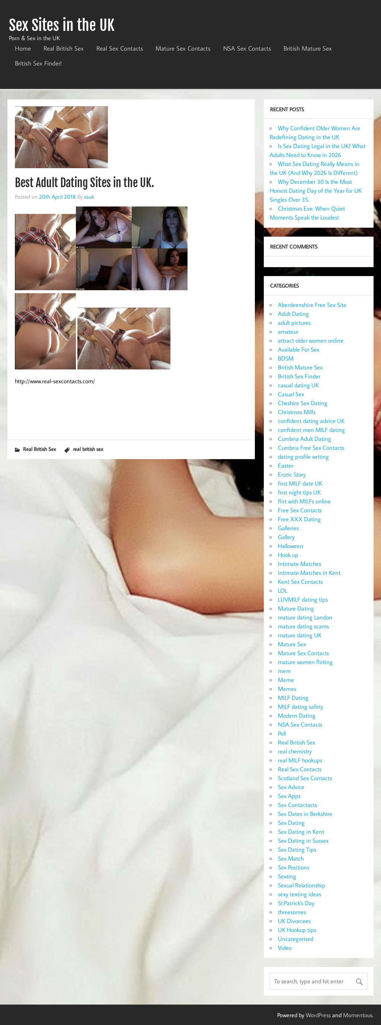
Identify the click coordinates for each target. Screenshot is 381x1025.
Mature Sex (292, 644)
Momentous (357, 1015)
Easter (285, 465)
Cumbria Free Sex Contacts (311, 447)
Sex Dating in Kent (301, 831)
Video (285, 947)
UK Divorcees (294, 921)
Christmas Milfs (297, 412)
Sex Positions (293, 867)
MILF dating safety (300, 706)
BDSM (286, 358)
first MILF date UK (300, 483)
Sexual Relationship (301, 885)
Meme (286, 679)
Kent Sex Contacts (300, 581)
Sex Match (291, 858)
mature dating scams (303, 626)
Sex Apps (289, 796)
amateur (288, 331)
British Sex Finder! (38, 63)
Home (23, 48)
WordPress (318, 1015)
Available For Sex (298, 349)
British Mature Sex (308, 48)
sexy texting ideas (299, 894)
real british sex (88, 448)
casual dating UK (298, 385)
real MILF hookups (300, 760)
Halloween (290, 546)
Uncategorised (295, 938)
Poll (282, 733)
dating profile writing (303, 456)
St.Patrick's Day (296, 903)
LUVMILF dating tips (303, 599)
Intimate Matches (299, 563)
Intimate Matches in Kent (309, 572)
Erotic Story (292, 474)
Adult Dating (293, 313)
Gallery (286, 537)
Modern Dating (297, 715)
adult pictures (294, 322)
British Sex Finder (299, 376)
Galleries (288, 528)
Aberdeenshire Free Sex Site (312, 304)
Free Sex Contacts (300, 510)
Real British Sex (64, 48)
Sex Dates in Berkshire (305, 813)
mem (284, 671)
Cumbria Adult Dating (304, 438)
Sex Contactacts (297, 804)
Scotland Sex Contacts (305, 778)
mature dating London (305, 617)
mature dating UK (299, 635)
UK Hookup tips (297, 929)
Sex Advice (291, 787)
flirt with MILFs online (304, 501)
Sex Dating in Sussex (303, 840)
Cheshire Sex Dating (302, 403)
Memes (287, 688)
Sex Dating (291, 822)
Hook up (288, 554)
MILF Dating (293, 697)
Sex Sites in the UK (62, 25)
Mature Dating (296, 608)
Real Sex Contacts (119, 48)
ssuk (89, 196)
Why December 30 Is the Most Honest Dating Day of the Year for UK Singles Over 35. (316, 190)
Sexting (287, 876)
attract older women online (310, 340)
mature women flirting (305, 662)
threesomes (292, 912)
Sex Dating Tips (297, 849)
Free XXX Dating (299, 519)
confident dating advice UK (311, 421)
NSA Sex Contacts (247, 48)
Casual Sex (291, 394)
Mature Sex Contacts (183, 48)
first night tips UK (299, 492)
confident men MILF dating (311, 429)
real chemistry (295, 751)
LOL (282, 590)
